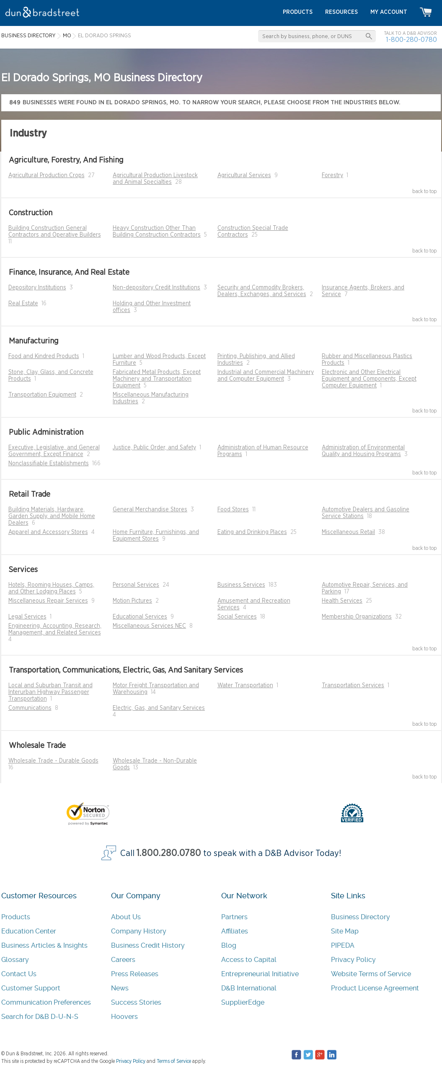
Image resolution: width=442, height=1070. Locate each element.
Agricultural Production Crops (46, 175)
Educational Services (140, 617)
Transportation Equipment (42, 395)
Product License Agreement (375, 988)
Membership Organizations (357, 617)
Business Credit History (148, 945)
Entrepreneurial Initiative (260, 974)
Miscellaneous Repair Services (48, 601)
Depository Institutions (37, 288)
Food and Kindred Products (43, 356)
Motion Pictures (132, 601)
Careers (123, 960)
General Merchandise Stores (150, 510)
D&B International (249, 988)
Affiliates (234, 931)
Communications (30, 708)
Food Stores (233, 510)
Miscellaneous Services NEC (149, 626)
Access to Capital (249, 960)
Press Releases (134, 974)
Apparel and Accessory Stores (48, 532)
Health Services (342, 601)
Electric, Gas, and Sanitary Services (159, 708)
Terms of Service (174, 1061)
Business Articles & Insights (44, 945)
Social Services (237, 617)
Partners (234, 917)
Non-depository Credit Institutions (156, 288)
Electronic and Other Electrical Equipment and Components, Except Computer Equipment (369, 379)
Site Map (345, 931)
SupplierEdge (242, 1002)
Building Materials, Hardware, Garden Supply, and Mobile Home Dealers (51, 516)
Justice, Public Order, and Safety (154, 448)
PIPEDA (342, 945)
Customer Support (30, 988)
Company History (138, 931)
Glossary (15, 960)
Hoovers (124, 1017)
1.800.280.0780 (169, 853)
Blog (228, 945)
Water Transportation (245, 685)
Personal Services (136, 585)
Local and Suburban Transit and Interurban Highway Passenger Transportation (50, 692)
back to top (424, 191)
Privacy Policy (353, 960)
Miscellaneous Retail (348, 532)
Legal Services (27, 617)
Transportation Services (353, 685)
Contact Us (18, 974)
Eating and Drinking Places (252, 532)
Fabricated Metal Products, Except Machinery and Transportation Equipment (157, 379)
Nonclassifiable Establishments (48, 464)
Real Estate (23, 304)
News (120, 988)
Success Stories (136, 1002)
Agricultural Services (244, 175)
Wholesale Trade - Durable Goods (53, 761)
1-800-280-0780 (411, 39)
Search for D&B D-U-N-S (39, 1017)
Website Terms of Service (371, 974)
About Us (126, 917)
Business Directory (360, 917)
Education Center (28, 931)
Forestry (332, 175)
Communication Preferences (46, 1002)
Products (15, 917)
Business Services (241, 585)
